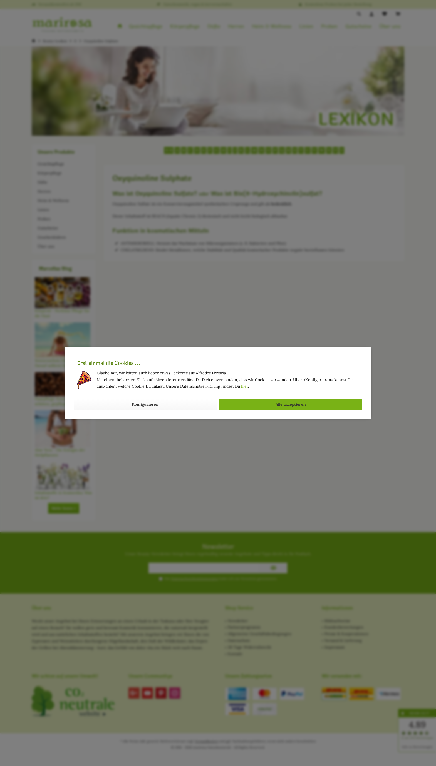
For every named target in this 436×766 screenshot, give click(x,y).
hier (244, 386)
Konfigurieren (145, 404)
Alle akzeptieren (291, 404)
